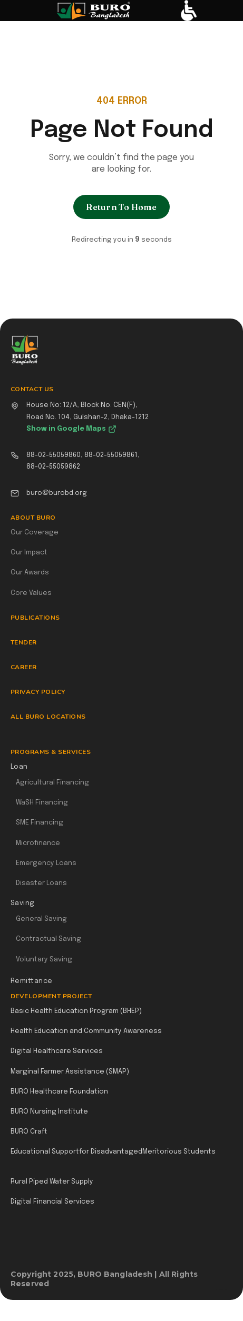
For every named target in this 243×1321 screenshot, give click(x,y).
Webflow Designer (228, 1288)
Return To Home (121, 207)
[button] (19, 10)
